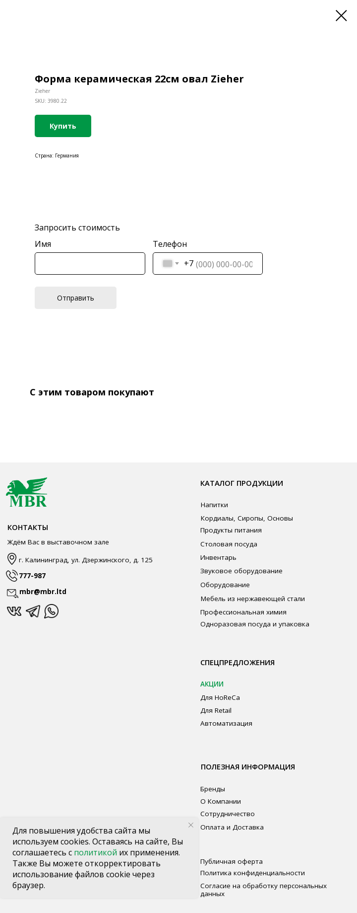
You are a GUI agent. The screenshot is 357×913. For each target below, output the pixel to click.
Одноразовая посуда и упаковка (254, 623)
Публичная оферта (231, 861)
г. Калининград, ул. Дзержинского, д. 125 (86, 559)
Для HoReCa (220, 697)
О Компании (220, 801)
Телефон (170, 243)
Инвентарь (218, 557)
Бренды (212, 788)
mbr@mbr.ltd (42, 591)
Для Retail (216, 710)
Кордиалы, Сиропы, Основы (247, 518)
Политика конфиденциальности (252, 872)
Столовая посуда (228, 543)
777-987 (32, 575)
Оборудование (225, 584)
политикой (96, 852)
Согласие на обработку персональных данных (263, 889)
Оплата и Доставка (232, 827)
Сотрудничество (227, 813)
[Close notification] (191, 825)
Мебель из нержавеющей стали (253, 598)
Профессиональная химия (243, 612)
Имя (43, 243)
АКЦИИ (212, 684)
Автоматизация (226, 723)
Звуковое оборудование (241, 570)
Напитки (214, 504)
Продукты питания (231, 530)
